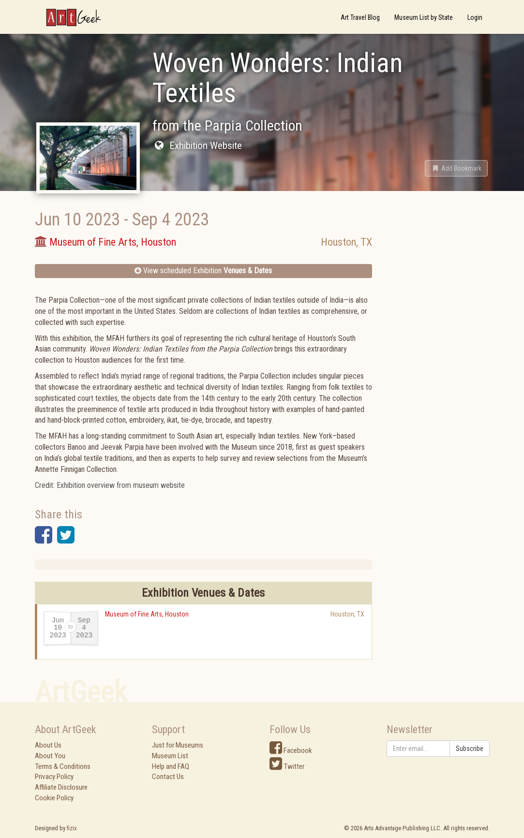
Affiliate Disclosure (61, 787)
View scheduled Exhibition (203, 270)
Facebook (290, 750)
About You (50, 755)
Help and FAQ (170, 766)
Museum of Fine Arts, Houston (147, 614)
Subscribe (469, 748)
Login (474, 17)
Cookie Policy (54, 798)
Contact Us (168, 776)
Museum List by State (423, 17)
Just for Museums (177, 745)
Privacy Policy (54, 776)
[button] (456, 168)
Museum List (170, 755)
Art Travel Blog (360, 17)
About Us (48, 745)
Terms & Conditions (62, 766)
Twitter (286, 766)
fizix (72, 828)
